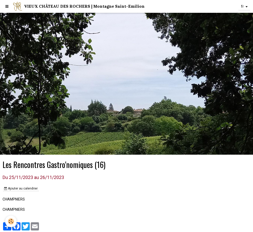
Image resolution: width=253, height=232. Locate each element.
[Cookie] (11, 221)
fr (242, 6)
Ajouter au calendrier (21, 188)
